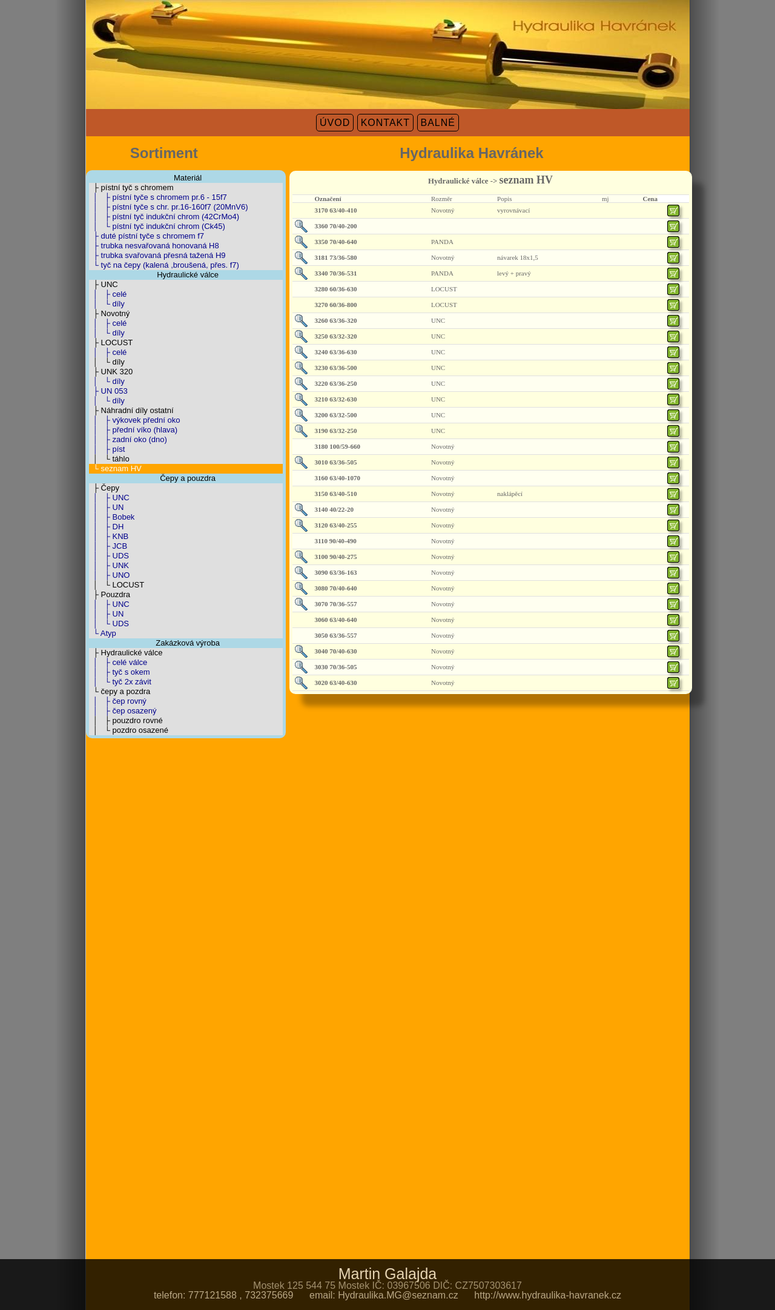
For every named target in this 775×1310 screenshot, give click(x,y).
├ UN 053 (108, 390)
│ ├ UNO (109, 575)
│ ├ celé (108, 294)
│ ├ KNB (109, 536)
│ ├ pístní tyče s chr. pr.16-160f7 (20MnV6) (168, 206)
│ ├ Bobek (112, 516)
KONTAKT (385, 122)
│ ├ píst (107, 449)
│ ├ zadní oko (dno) (128, 439)
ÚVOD (335, 122)
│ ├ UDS (109, 555)
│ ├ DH (106, 526)
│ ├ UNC (109, 497)
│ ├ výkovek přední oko (134, 420)
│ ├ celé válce (118, 662)
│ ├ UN (106, 507)
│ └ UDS (109, 623)
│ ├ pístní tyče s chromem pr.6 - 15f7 (158, 197)
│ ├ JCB (108, 546)
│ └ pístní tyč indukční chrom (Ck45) (157, 226)
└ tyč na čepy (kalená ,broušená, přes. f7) (164, 265)
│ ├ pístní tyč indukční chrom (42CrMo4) (164, 216)
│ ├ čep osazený (123, 710)
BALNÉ (438, 122)
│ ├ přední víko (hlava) (133, 429)
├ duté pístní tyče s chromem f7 (147, 235)
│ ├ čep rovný (118, 701)
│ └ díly (107, 303)
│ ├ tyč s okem (119, 672)
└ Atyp (102, 633)
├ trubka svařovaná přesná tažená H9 (157, 255)
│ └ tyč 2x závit (120, 681)
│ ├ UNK (109, 565)
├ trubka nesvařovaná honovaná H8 (154, 245)
